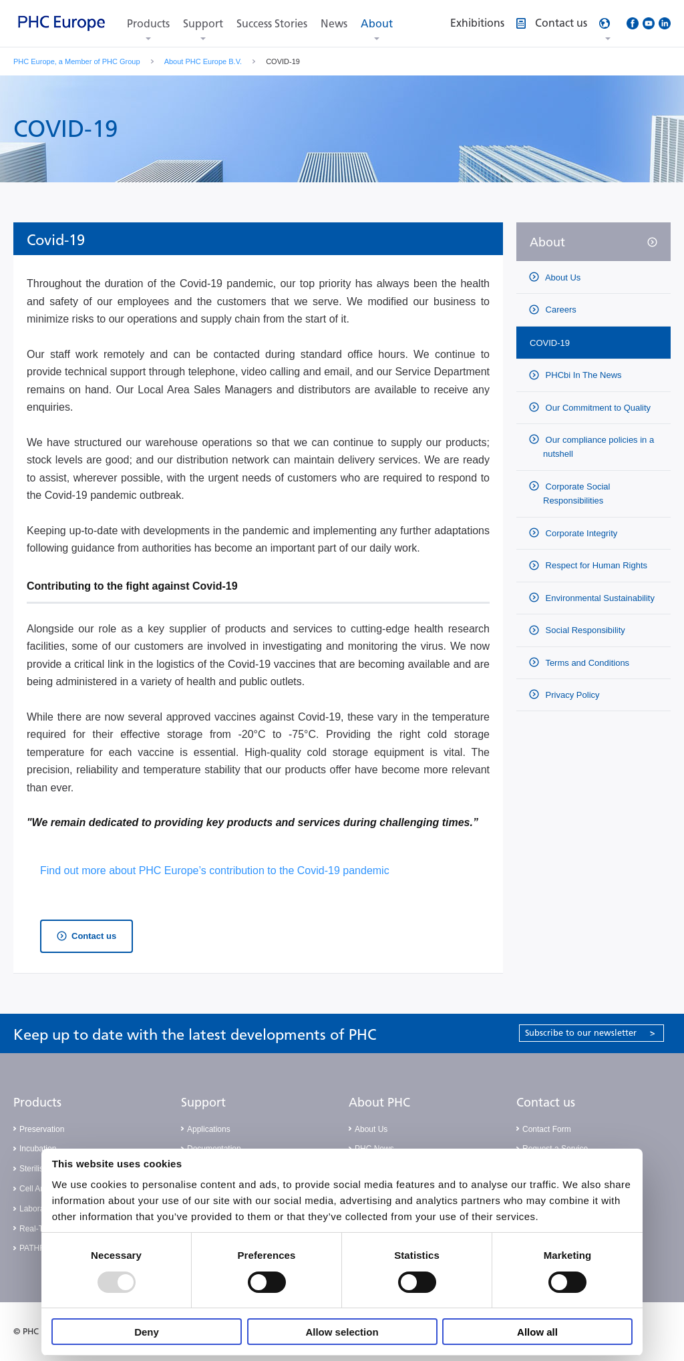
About (377, 23)
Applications (208, 1129)
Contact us (93, 936)
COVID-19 (550, 343)
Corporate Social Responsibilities (576, 493)
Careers (559, 310)
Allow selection (341, 1332)
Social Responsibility (584, 630)
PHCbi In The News (582, 375)
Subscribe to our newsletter (590, 1033)
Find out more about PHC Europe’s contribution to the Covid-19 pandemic (216, 870)
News (334, 23)
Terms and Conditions (586, 663)
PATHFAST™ (43, 1248)
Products (148, 23)
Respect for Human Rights (595, 565)
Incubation (37, 1148)
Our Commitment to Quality (597, 408)
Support (203, 23)
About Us (561, 277)
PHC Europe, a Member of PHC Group (76, 61)
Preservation (41, 1129)
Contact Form (546, 1129)
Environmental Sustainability (599, 598)
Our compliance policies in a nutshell (598, 447)
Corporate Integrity (580, 533)
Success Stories (271, 23)
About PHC (379, 1102)
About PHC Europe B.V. (203, 61)
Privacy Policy (571, 695)
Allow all (537, 1332)
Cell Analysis (42, 1188)
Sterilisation (40, 1168)
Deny (146, 1332)
